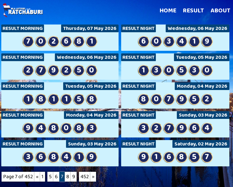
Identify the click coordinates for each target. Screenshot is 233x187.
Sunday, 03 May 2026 (203, 115)
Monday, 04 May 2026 (202, 86)
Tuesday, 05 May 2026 (201, 57)
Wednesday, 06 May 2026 (197, 28)
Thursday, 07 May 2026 (89, 28)
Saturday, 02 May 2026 (200, 144)
